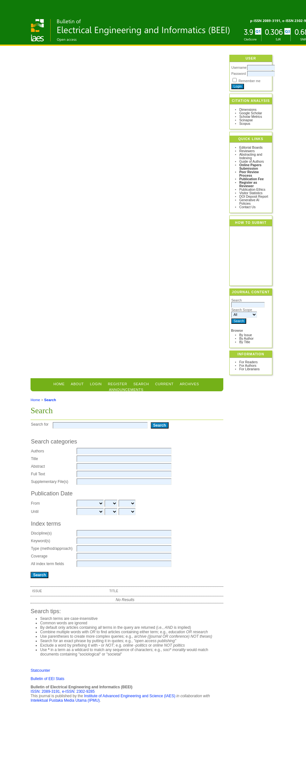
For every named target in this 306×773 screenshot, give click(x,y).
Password (238, 73)
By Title (244, 342)
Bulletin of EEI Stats (47, 679)
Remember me (250, 81)
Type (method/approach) (52, 548)
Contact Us (247, 207)
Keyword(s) (40, 541)
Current (164, 384)
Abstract (38, 466)
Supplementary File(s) (49, 481)
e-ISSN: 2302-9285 (78, 691)
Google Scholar (250, 113)
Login (96, 384)
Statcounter (40, 670)
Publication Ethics (252, 189)
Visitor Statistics (250, 193)
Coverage (39, 556)
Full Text (38, 474)
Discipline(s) (41, 533)
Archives (189, 384)
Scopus (244, 123)
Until (34, 511)
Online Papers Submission (250, 166)
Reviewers (247, 151)
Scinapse (246, 120)
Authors (37, 451)
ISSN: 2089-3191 (45, 691)
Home (59, 384)
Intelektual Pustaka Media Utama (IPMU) (65, 700)
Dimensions (247, 109)
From (35, 503)
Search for (39, 424)
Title (34, 459)
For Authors (247, 365)
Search (50, 400)
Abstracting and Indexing (250, 156)
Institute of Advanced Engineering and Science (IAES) (129, 696)
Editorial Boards (250, 147)
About (77, 384)
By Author (246, 338)
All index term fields (47, 564)
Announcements (126, 390)
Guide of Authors (251, 161)
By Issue (245, 335)
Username (239, 67)
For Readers (248, 362)
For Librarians (249, 369)
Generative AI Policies (249, 201)
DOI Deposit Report (253, 196)
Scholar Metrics (250, 116)
